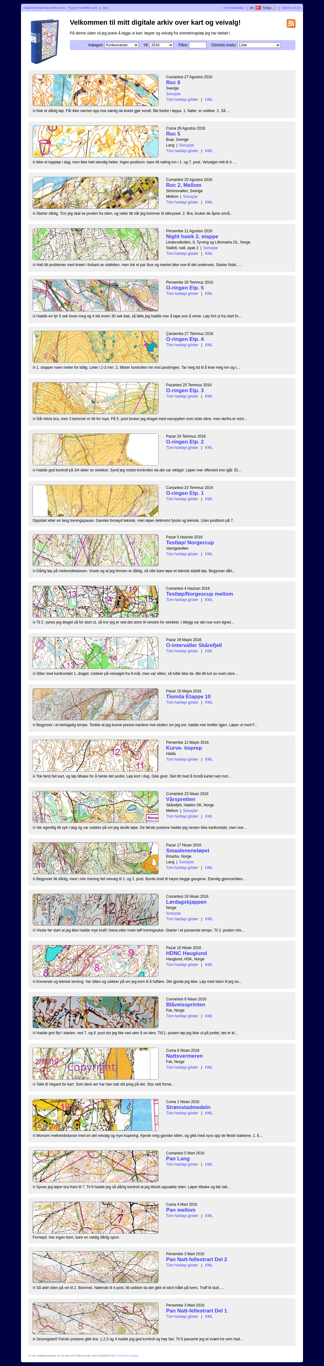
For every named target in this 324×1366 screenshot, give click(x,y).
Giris (105, 7)
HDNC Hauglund (186, 953)
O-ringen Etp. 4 (185, 339)
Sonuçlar (173, 94)
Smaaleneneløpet (187, 851)
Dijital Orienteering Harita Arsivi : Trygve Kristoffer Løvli (60, 7)
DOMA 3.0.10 (291, 7)
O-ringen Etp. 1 (185, 493)
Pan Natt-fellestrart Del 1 (196, 1311)
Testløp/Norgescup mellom (199, 594)
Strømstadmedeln (188, 1107)
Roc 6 (173, 82)
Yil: (146, 45)
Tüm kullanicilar (233, 7)
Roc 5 (173, 134)
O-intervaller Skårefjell (194, 645)
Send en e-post (128, 1355)
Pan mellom (181, 1210)
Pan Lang (178, 1159)
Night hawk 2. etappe (192, 236)
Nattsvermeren (184, 1056)
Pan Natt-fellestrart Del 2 (196, 1259)
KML (209, 99)
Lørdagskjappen (186, 902)
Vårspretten (180, 799)
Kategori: (95, 45)
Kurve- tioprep (184, 748)
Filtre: (183, 45)
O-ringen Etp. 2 (185, 442)
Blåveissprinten (185, 1005)
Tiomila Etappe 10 (188, 697)
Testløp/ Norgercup (190, 543)
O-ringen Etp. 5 (185, 288)
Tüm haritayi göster (182, 99)
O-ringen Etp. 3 (185, 390)
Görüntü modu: (223, 45)
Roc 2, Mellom (183, 185)
